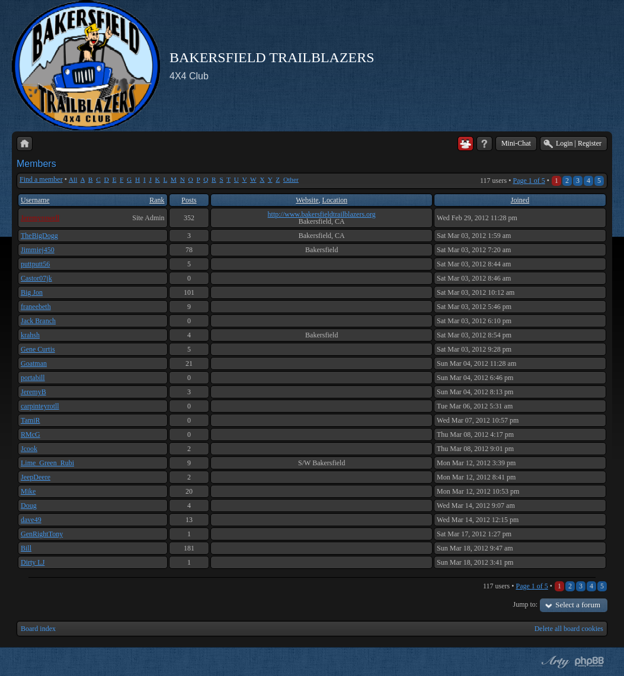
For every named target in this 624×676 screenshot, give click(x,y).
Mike (28, 491)
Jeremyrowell (40, 218)
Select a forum (577, 604)
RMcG (30, 434)
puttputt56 (35, 264)
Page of (529, 180)
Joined (520, 200)
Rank (156, 200)
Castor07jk (36, 278)
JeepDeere (35, 477)
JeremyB (33, 392)
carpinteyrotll (40, 406)
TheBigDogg (39, 235)
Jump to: (525, 604)
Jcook (29, 449)
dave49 (31, 520)
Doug (29, 505)
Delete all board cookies (569, 629)
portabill (33, 378)
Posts (188, 200)
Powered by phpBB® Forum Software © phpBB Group (589, 662)
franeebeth (36, 306)
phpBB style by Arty (554, 662)
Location (335, 200)
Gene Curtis (38, 349)
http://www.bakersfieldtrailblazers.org (322, 214)
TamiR (30, 420)
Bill (26, 548)
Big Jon (32, 292)
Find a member (41, 179)
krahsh (30, 335)
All (73, 179)
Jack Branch (38, 321)
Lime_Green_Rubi (47, 463)
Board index (38, 629)
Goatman (34, 363)
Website (307, 200)
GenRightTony (42, 534)
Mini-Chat (516, 143)
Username (35, 200)
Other (291, 179)
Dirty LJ (32, 562)
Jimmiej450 (38, 250)
